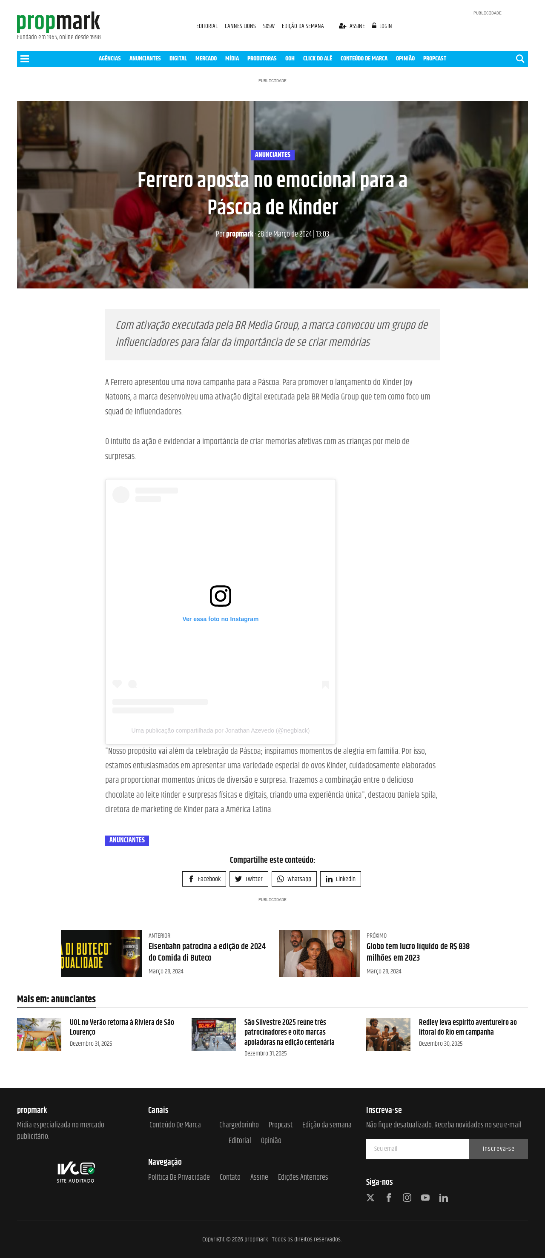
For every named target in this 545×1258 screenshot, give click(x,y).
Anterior (159, 935)
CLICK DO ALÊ (317, 58)
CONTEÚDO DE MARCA (364, 58)
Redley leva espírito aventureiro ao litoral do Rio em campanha (468, 1027)
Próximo (377, 935)
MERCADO (206, 58)
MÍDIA (232, 58)
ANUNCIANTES (145, 58)
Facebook (204, 879)
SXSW (269, 26)
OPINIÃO (405, 58)
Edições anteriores (303, 1178)
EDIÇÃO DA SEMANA (303, 26)
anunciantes (272, 155)
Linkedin (341, 879)
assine (352, 26)
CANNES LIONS (241, 26)
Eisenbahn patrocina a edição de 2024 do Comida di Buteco (207, 952)
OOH (290, 58)
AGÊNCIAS (110, 58)
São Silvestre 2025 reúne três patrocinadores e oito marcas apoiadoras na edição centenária (289, 1033)
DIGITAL (178, 58)
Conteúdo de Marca (175, 1125)
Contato (230, 1178)
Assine (259, 1178)
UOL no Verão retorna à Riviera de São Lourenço (122, 1027)
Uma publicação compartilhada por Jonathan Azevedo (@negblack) (221, 730)
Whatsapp (294, 879)
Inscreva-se (499, 1149)
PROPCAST (434, 58)
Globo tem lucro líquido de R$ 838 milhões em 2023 (418, 952)
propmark (234, 234)
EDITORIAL (207, 26)
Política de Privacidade (179, 1178)
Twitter (249, 879)
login (382, 26)
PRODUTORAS (262, 58)
